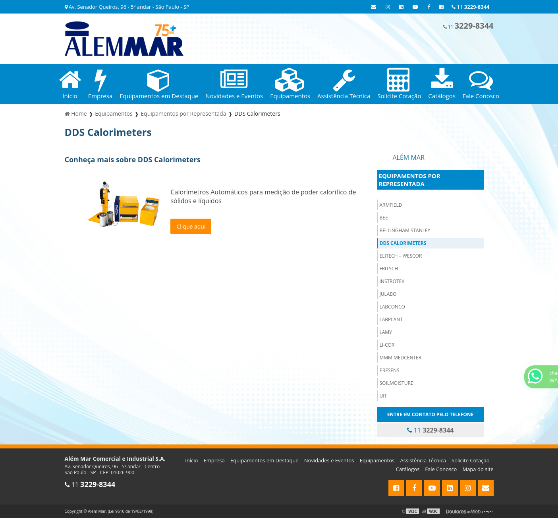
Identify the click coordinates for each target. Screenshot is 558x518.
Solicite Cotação (470, 460)
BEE (384, 217)
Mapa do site (477, 469)
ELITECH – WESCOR (401, 255)
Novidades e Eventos (329, 460)
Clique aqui (190, 226)
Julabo (388, 294)
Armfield (391, 205)
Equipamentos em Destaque (264, 460)
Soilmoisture (396, 383)
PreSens (390, 370)
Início (191, 460)
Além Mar (409, 157)
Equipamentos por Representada (409, 180)
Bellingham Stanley (405, 230)
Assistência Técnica (423, 460)
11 (470, 6)
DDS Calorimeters (403, 243)
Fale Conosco (441, 469)
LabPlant (391, 319)
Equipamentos (377, 460)
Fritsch (389, 268)
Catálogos (407, 469)
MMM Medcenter (401, 357)
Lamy (386, 332)
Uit (383, 395)
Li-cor (387, 344)
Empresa (214, 460)
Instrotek (392, 281)
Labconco (392, 306)
